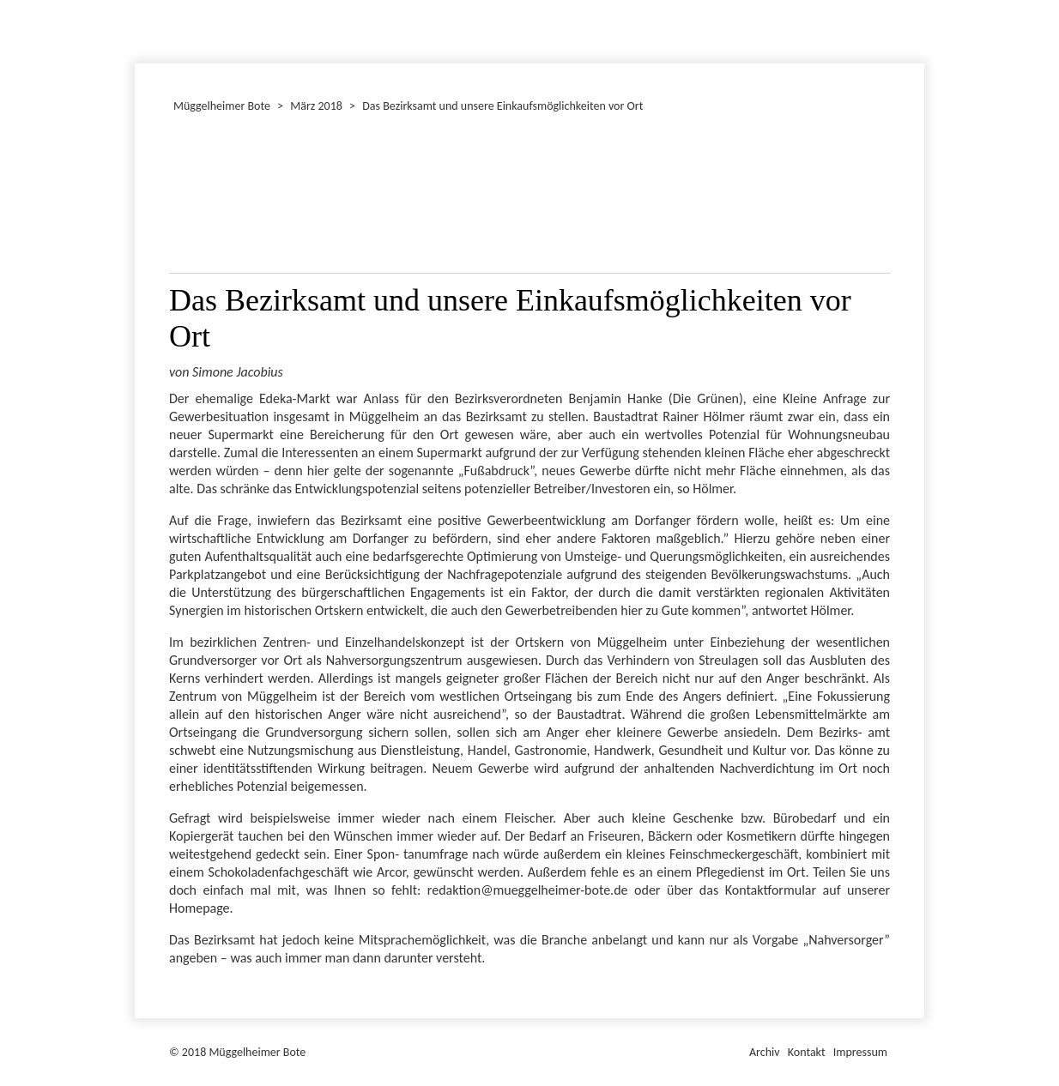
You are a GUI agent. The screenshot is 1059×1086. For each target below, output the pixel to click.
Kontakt (807, 1052)
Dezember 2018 (142, 29)
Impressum (860, 1052)
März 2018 (316, 106)
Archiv (764, 1052)
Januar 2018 (137, 29)
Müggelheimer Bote (916, 1)
